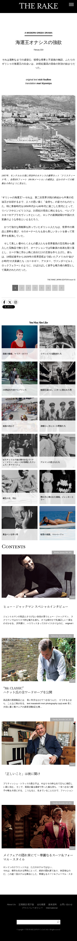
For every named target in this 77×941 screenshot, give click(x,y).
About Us (11, 904)
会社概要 (41, 904)
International (52, 908)
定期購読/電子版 (26, 904)
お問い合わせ (66, 904)
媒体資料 (52, 904)
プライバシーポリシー (32, 908)
